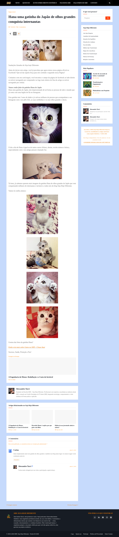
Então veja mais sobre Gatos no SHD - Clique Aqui (26, 347)
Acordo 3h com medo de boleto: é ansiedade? (100, 75)
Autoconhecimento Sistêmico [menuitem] (45, 3)
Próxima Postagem (72, 505)
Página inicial (11, 12)
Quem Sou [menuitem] (26, 3)
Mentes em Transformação (90, 53)
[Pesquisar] (94, 18)
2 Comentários (22, 27)
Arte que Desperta (88, 33)
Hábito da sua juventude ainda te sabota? (64, 426)
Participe (85, 534)
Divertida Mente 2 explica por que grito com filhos (42, 426)
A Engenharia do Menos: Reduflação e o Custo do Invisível (30, 377)
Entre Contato (109, 534)
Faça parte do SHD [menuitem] (80, 3)
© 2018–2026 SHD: (12, 534)
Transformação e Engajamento (98, 83)
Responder (16, 459)
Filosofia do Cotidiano (89, 42)
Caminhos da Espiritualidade (90, 36)
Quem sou (78, 534)
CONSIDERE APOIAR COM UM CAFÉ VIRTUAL (97, 142)
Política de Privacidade (96, 534)
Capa (72, 534)
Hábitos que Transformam (90, 48)
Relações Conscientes (88, 59)
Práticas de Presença (88, 56)
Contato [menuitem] (94, 3)
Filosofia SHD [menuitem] (65, 3)
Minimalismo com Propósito (101, 90)
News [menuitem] (17, 3)
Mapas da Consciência (89, 51)
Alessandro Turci (23, 389)
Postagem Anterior (12, 505)
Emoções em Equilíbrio (89, 39)
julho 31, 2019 (73, 450)
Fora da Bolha (87, 45)
